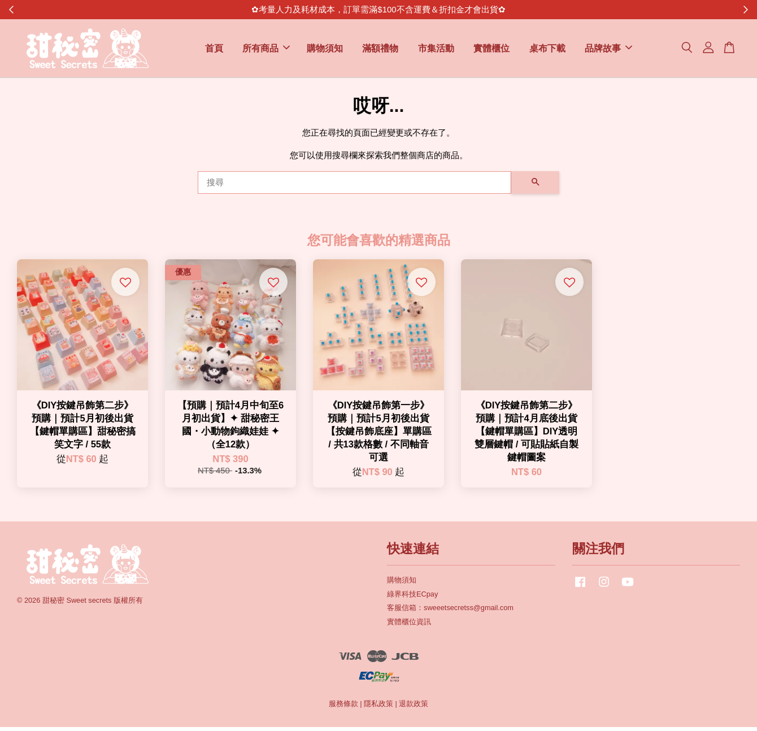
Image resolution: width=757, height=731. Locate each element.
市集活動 (436, 50)
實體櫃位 (491, 50)
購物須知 (325, 50)
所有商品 (266, 50)
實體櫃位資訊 (409, 626)
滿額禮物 (380, 50)
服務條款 (343, 708)
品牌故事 (608, 50)
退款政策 (413, 708)
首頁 (214, 50)
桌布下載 (547, 50)
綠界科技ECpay (412, 598)
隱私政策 (378, 708)
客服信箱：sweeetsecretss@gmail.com (450, 612)
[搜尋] (354, 186)
